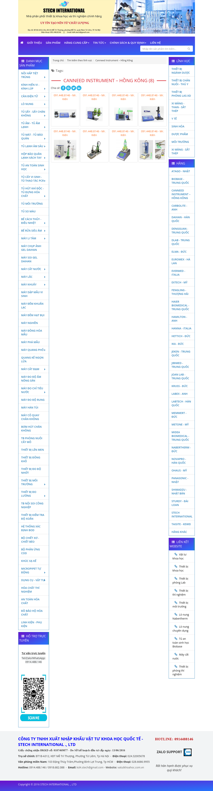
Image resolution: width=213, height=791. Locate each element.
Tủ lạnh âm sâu (33, 146)
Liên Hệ (155, 42)
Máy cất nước (33, 269)
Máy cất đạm (33, 369)
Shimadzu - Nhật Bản (179, 491)
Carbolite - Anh (179, 207)
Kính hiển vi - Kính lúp (33, 86)
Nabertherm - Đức (181, 449)
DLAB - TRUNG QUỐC (181, 242)
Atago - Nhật (181, 171)
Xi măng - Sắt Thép (181, 151)
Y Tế (174, 118)
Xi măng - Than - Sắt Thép (179, 107)
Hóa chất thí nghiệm (30, 589)
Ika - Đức (178, 344)
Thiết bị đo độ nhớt (31, 470)
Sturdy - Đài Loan (180, 503)
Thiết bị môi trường (33, 482)
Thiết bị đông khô (30, 459)
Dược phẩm (180, 134)
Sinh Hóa (178, 126)
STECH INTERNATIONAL (182, 514)
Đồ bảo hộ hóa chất (32, 612)
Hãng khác (179, 532)
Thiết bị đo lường (33, 493)
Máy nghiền (29, 323)
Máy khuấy (33, 284)
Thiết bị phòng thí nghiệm (180, 670)
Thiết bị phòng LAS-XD (181, 93)
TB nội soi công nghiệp (32, 505)
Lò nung (33, 104)
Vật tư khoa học (179, 556)
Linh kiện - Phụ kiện (31, 624)
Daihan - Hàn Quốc (181, 219)
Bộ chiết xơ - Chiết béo (30, 539)
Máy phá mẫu (30, 342)
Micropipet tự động (33, 570)
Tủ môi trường (32, 203)
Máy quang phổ (33, 350)
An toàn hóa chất (30, 601)
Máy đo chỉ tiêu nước (33, 390)
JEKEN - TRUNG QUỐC (181, 353)
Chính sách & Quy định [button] (128, 42)
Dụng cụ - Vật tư (33, 580)
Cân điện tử (33, 96)
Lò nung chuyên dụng (181, 628)
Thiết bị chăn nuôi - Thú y (181, 82)
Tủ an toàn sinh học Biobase (181, 642)
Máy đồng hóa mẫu (31, 332)
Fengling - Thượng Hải (180, 292)
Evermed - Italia (178, 272)
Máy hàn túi (29, 407)
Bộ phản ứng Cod (30, 551)
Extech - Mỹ (180, 282)
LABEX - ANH (180, 394)
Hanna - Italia (181, 328)
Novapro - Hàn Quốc (179, 460)
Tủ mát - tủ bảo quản (33, 136)
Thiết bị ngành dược (181, 70)
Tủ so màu (28, 211)
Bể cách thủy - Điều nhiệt (33, 221)
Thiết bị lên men (32, 449)
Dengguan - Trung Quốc (180, 230)
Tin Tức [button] (99, 42)
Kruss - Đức (180, 386)
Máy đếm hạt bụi (33, 315)
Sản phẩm (53, 42)
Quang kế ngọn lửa (32, 359)
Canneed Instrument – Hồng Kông (181, 194)
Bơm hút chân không (31, 428)
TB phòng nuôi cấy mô (31, 440)
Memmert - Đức (179, 414)
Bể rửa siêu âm (33, 230)
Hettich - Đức (181, 336)
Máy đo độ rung (33, 400)
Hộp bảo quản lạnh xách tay (33, 155)
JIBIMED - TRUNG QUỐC (180, 365)
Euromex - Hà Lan (181, 261)
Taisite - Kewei (181, 524)
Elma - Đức (179, 251)
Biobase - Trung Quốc (180, 180)
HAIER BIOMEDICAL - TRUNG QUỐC (180, 305)
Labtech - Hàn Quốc (181, 403)
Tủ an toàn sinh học (33, 167)
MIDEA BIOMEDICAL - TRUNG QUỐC (180, 435)
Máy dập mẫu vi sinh (32, 294)
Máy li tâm (33, 238)
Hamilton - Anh (179, 318)
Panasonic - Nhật (180, 480)
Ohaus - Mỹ (179, 470)
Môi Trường (180, 142)
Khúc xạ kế (28, 561)
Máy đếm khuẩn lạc (32, 305)
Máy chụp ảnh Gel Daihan (31, 248)
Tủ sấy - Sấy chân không (33, 113)
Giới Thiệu (34, 42)
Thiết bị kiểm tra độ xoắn (32, 516)
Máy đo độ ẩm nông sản (31, 378)
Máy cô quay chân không (30, 417)
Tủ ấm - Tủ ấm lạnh (33, 125)
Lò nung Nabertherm (181, 616)
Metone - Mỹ (180, 424)
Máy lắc (33, 276)
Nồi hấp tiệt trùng (33, 75)
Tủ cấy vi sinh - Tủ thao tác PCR (33, 178)
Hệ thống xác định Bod (31, 528)
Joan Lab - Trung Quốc (180, 376)
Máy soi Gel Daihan (29, 259)
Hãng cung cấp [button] (76, 42)
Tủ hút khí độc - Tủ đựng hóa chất (33, 192)
